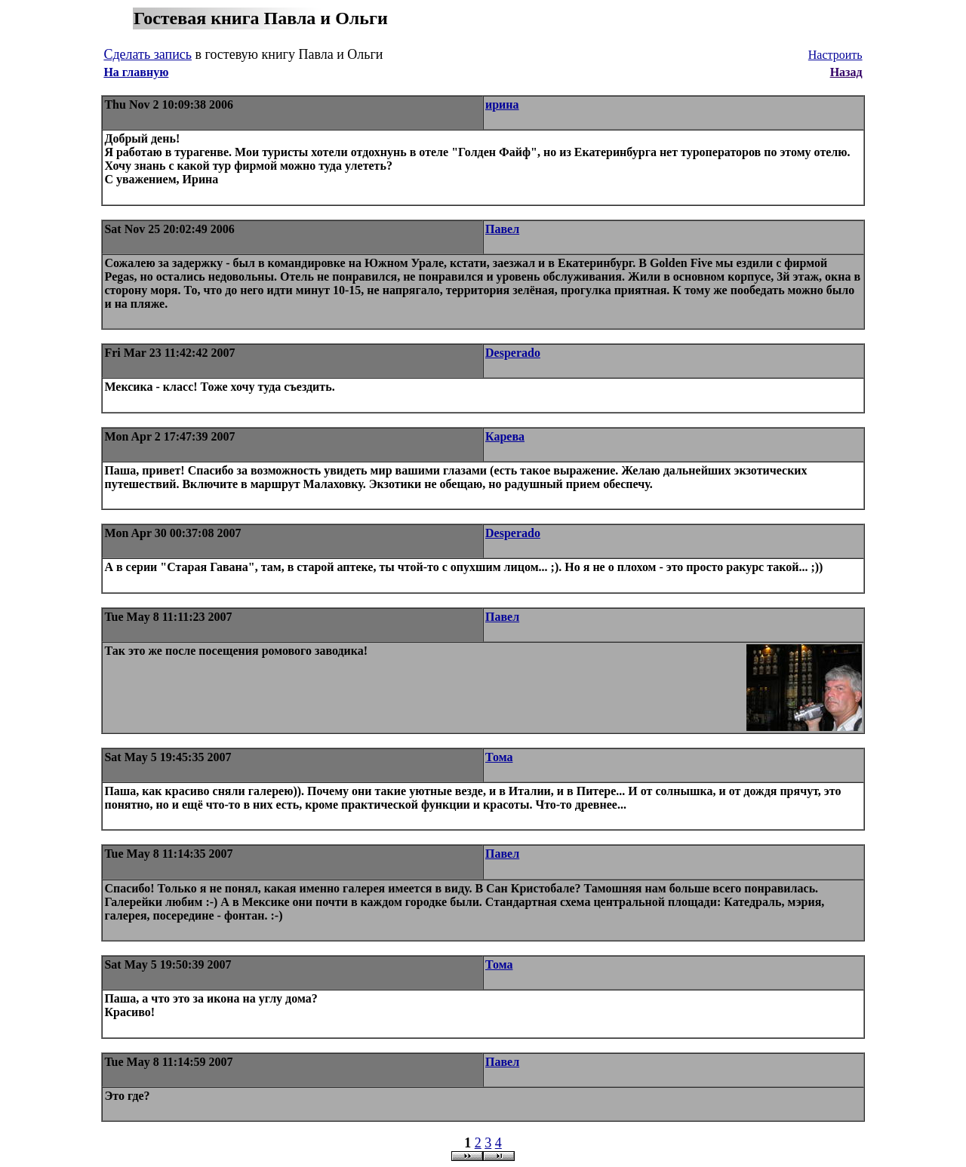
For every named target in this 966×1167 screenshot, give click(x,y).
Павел (502, 229)
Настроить (835, 54)
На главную (135, 72)
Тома (498, 757)
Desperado (512, 352)
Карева (505, 436)
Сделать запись (147, 54)
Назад (846, 72)
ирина (502, 104)
